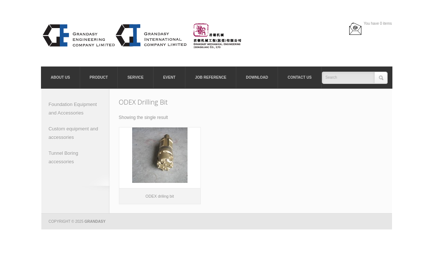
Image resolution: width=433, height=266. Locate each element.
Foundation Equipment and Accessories (73, 109)
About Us (60, 77)
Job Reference (210, 77)
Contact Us (300, 77)
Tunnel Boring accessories (63, 157)
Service (135, 77)
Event (169, 77)
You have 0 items (378, 23)
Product (99, 77)
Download (257, 77)
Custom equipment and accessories (73, 133)
